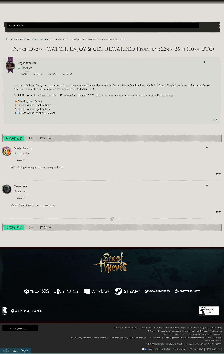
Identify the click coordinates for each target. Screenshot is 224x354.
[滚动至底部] (26, 350)
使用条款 (166, 349)
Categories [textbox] (17, 25)
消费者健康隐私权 (214, 349)
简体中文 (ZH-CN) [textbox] (18, 328)
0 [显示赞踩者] (207, 147)
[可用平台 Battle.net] (187, 291)
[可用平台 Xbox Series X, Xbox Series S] (36, 291)
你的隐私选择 (154, 349)
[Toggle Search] (15, 30)
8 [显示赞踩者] (204, 62)
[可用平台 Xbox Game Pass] (157, 291)
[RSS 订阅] (4, 39)
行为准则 (193, 349)
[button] (103, 25)
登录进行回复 (14, 138)
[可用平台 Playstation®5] (67, 291)
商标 (201, 349)
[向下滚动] (22, 350)
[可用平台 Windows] (97, 291)
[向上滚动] (8, 350)
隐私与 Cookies (179, 349)
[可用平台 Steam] (127, 291)
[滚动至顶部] (5, 350)
